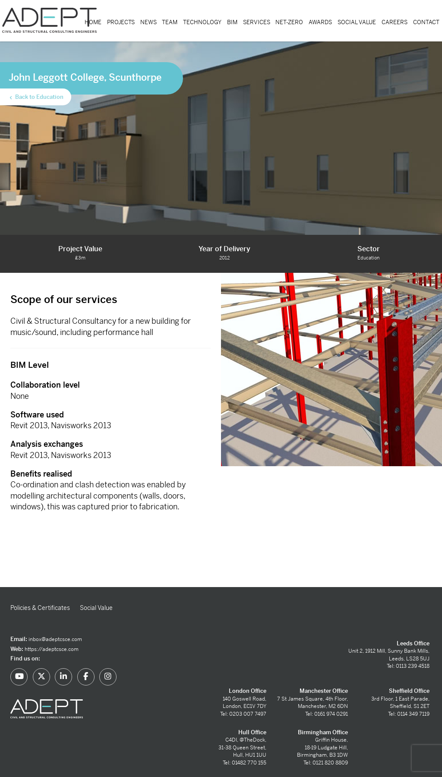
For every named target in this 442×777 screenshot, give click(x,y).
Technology (202, 22)
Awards (320, 22)
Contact (426, 22)
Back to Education (35, 97)
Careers (394, 22)
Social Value (357, 22)
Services (256, 22)
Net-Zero (289, 22)
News (148, 22)
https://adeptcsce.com (52, 649)
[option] (331, 369)
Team (169, 22)
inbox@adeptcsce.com (55, 639)
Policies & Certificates (40, 608)
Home (93, 22)
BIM (232, 22)
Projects (121, 22)
